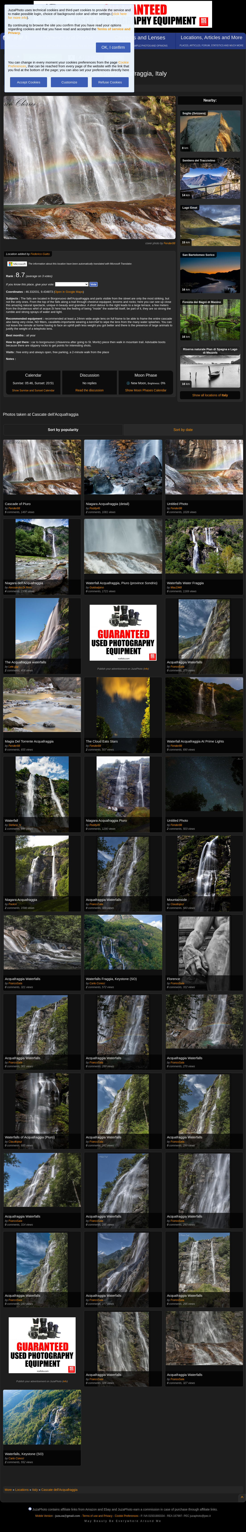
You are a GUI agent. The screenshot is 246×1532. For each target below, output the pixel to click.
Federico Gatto (40, 254)
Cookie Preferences (126, 1515)
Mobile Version (44, 1515)
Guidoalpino (96, 587)
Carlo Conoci (97, 983)
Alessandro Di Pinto (20, 587)
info (146, 668)
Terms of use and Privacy (97, 1515)
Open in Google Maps (69, 291)
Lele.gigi (13, 666)
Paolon (12, 904)
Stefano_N (14, 825)
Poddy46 (94, 508)
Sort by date (183, 430)
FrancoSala (177, 666)
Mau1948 (176, 587)
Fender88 (169, 243)
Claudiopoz (177, 904)
